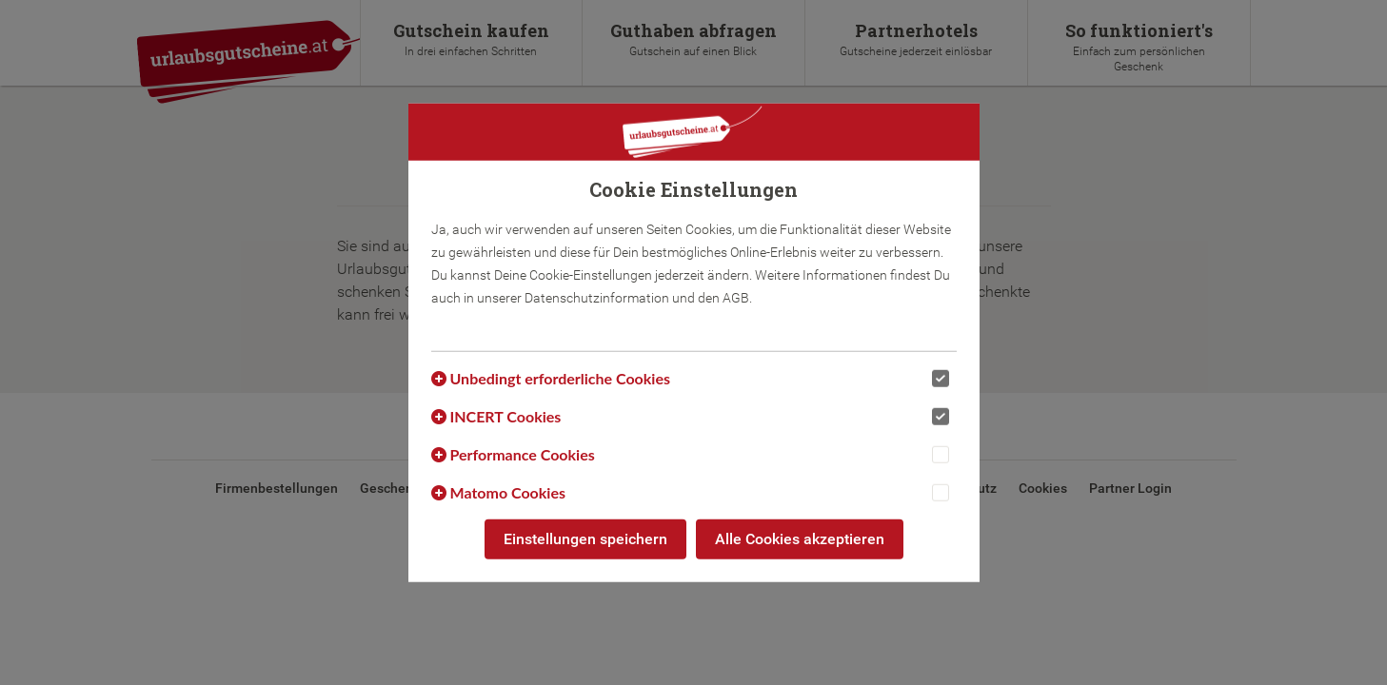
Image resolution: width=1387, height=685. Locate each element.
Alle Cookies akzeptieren (799, 539)
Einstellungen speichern (585, 539)
